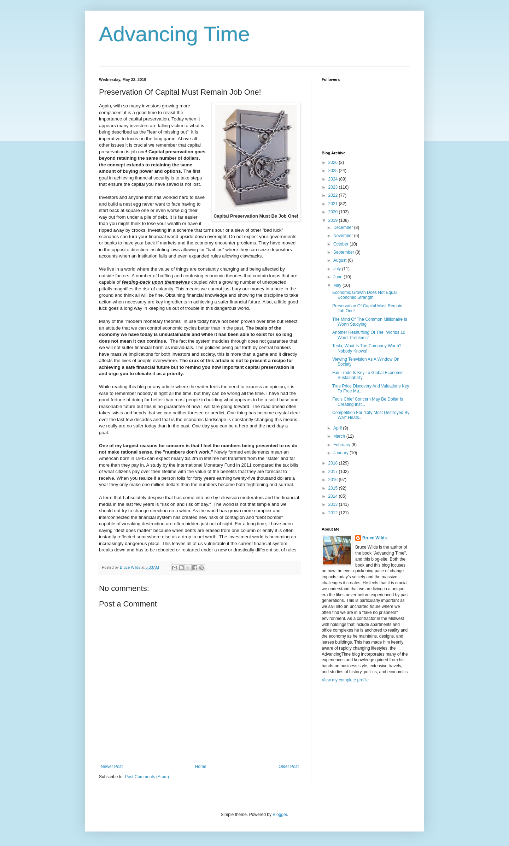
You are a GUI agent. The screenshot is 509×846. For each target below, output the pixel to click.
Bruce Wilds (374, 538)
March (339, 436)
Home (200, 766)
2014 (333, 496)
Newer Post (112, 766)
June (338, 276)
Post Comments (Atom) (147, 776)
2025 (333, 170)
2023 (333, 187)
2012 (333, 512)
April (338, 428)
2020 (333, 211)
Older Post (289, 766)
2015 (333, 488)
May (338, 285)
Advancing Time (174, 34)
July (337, 268)
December (343, 227)
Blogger (280, 814)
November (343, 235)
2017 (333, 471)
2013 (333, 504)
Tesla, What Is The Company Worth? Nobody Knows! (367, 348)
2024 (333, 179)
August (340, 260)
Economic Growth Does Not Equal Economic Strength (364, 295)
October (341, 244)
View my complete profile (345, 680)
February (342, 444)
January (341, 452)
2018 (333, 463)
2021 (333, 203)
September (344, 252)
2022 (333, 195)
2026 (333, 162)
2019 (333, 220)
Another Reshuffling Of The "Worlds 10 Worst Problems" (368, 335)
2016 (333, 479)
